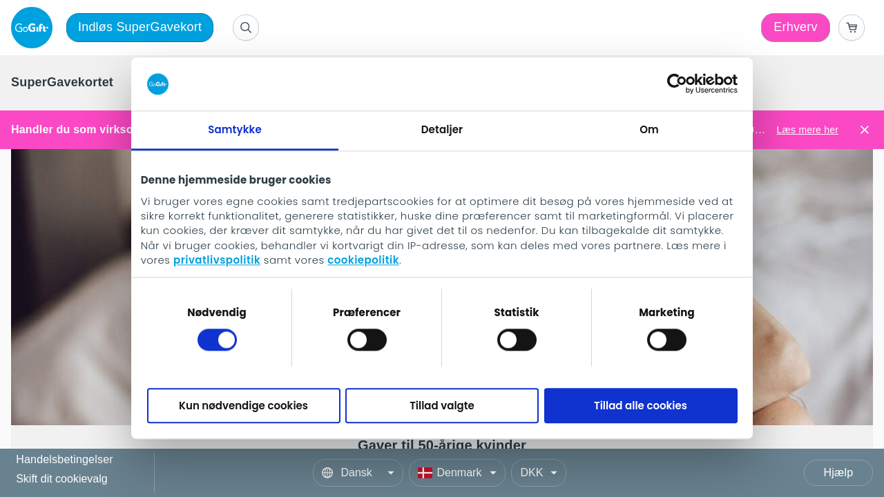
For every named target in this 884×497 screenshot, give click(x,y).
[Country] (457, 473)
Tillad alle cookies (640, 405)
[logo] (34, 27)
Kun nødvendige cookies (243, 405)
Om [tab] (649, 129)
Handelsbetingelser (64, 460)
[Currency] (539, 473)
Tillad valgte (442, 405)
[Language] (358, 473)
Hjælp (839, 472)
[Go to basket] (851, 27)
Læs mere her (807, 129)
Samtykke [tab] (235, 129)
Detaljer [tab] (442, 129)
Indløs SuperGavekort (140, 27)
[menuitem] (62, 83)
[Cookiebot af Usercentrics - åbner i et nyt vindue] (677, 84)
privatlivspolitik (216, 260)
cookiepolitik (363, 260)
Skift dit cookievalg (62, 479)
